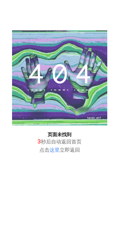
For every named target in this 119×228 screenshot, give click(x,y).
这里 (55, 150)
